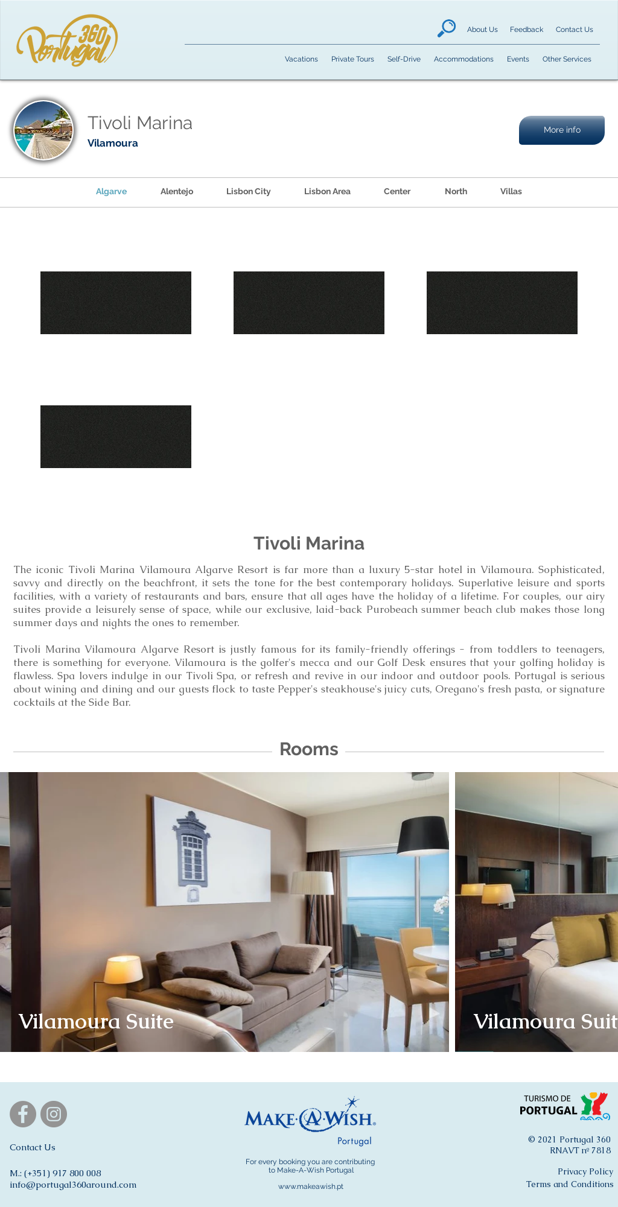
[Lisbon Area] (327, 192)
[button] (562, 130)
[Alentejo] (176, 192)
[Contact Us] (574, 30)
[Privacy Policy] (585, 1172)
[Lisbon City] (248, 192)
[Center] (397, 192)
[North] (456, 192)
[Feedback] (526, 30)
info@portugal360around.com (73, 1184)
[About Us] (482, 30)
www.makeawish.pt (310, 1186)
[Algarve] (111, 192)
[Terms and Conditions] (570, 1184)
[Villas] (511, 192)
